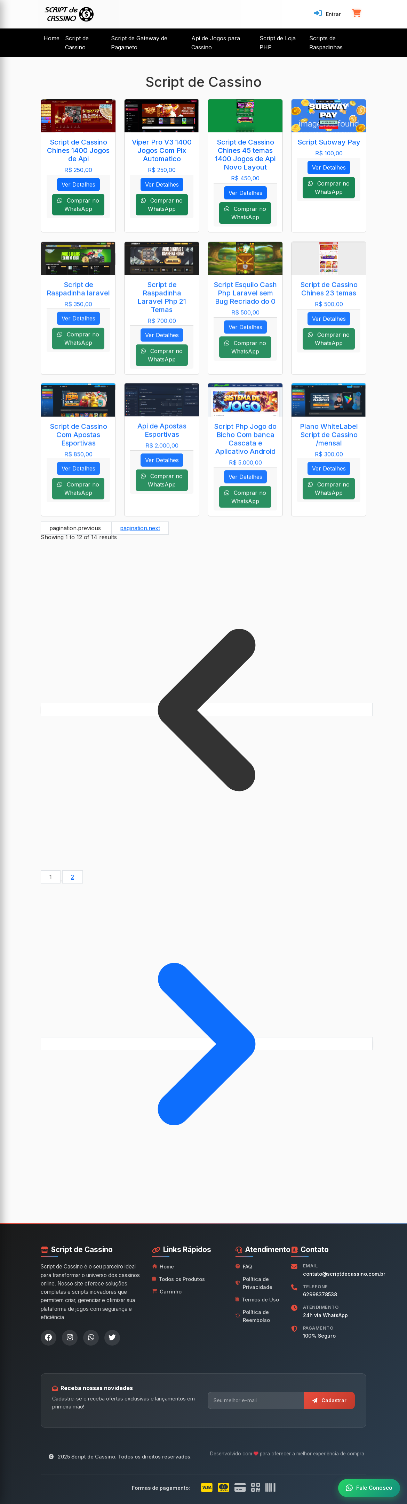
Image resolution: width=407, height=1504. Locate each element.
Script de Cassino (77, 43)
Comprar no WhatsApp (78, 204)
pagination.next (140, 528)
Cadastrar (329, 1400)
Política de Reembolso (253, 1316)
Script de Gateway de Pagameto (139, 43)
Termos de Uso (257, 1299)
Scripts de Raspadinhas (326, 43)
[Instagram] (70, 1338)
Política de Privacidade (254, 1283)
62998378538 (320, 1294)
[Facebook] (48, 1338)
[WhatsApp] (91, 1338)
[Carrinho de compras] (356, 14)
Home (51, 38)
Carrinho (167, 1292)
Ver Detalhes (78, 184)
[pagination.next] (207, 1043)
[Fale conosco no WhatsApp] (369, 1488)
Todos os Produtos (178, 1279)
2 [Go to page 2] (72, 876)
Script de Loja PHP (278, 43)
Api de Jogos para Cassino (215, 43)
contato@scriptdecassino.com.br (344, 1274)
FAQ (244, 1266)
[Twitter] (112, 1338)
